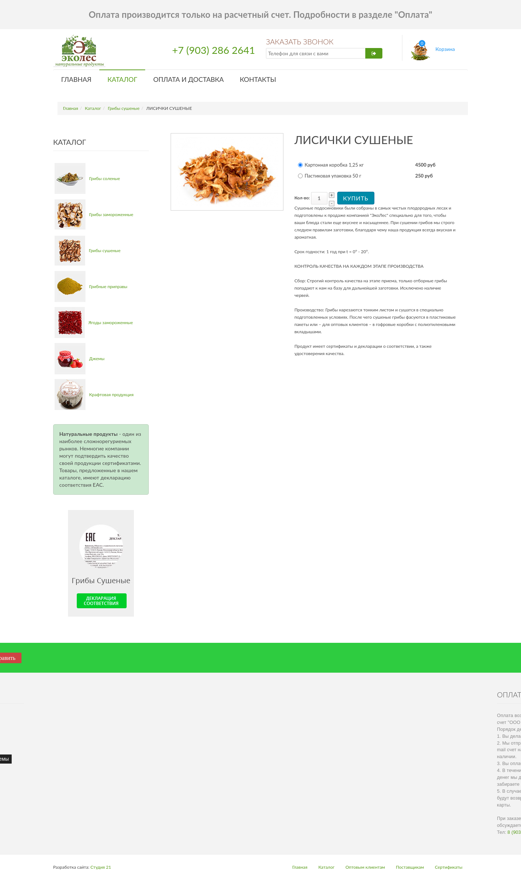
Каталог (122, 79)
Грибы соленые (104, 178)
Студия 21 (101, 867)
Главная (76, 79)
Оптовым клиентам (365, 867)
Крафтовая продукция (111, 394)
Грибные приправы (108, 286)
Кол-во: (302, 197)
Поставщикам (410, 867)
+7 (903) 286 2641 (213, 50)
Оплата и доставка (188, 79)
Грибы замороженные (111, 214)
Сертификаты (448, 867)
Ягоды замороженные (110, 322)
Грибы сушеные (123, 108)
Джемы (96, 358)
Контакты (258, 79)
